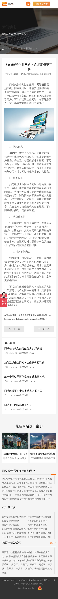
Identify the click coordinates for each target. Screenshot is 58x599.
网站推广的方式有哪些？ (18, 404)
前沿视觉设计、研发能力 (14, 533)
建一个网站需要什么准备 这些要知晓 (24, 376)
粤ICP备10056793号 (26, 588)
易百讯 (19, 48)
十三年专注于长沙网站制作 (14, 537)
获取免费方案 (41, 4)
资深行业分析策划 (10, 525)
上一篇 (14, 329)
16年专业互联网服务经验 (14, 517)
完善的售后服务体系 (37, 525)
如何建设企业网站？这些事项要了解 (24, 362)
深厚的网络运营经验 (37, 529)
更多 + (53, 543)
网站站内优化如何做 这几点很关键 (23, 348)
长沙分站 (30, 48)
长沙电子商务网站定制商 (39, 533)
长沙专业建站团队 (10, 521)
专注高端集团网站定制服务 (39, 537)
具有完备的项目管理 (37, 521)
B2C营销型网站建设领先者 (14, 529)
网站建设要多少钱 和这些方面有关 (23, 390)
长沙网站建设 (26, 584)
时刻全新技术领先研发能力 (39, 517)
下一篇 (43, 329)
